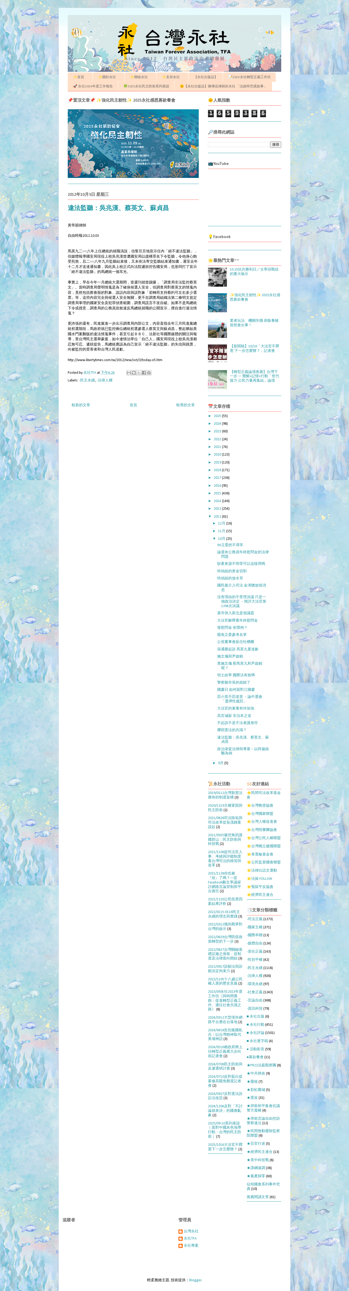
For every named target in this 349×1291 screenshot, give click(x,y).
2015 (218, 493)
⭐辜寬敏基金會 (260, 855)
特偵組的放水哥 (230, 578)
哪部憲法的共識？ (232, 730)
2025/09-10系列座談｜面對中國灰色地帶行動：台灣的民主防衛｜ (224, 1130)
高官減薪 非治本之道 (234, 716)
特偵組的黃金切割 (232, 571)
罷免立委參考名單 (232, 635)
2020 (218, 455)
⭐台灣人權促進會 (262, 822)
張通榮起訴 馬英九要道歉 (238, 649)
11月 (222, 531)
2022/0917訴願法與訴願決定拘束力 (225, 969)
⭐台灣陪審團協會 (262, 830)
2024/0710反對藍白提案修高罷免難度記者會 (225, 1081)
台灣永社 (191, 1231)
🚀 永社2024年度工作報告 (93, 86)
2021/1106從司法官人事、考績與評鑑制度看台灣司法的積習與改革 (225, 858)
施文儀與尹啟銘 (230, 657)
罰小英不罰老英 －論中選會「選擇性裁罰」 (239, 699)
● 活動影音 (255, 1049)
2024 (218, 424)
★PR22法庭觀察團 (261, 1065)
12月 (222, 524)
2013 (218, 509)
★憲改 (252, 1098)
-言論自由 (255, 1000)
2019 (218, 463)
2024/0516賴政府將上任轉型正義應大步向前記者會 (225, 1051)
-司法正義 (255, 919)
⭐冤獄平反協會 (260, 887)
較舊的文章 (185, 405)
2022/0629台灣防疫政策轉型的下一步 (225, 939)
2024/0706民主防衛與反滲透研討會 (225, 1066)
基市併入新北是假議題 (237, 613)
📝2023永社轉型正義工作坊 (249, 77)
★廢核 (252, 1082)
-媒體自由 (255, 943)
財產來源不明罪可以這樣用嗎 (241, 564)
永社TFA (190, 1239)
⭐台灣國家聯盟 (260, 814)
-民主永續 (87, 380)
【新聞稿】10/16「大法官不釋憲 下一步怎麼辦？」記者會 (254, 348)
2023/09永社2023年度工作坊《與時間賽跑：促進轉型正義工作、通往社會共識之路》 (225, 1000)
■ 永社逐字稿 (257, 1041)
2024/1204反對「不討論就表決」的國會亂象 (225, 1110)
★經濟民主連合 (260, 1152)
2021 (218, 447)
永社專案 (191, 1246)
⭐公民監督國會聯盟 (264, 862)
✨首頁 (80, 77)
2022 (218, 439)
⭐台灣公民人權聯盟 (264, 838)
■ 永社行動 (255, 1025)
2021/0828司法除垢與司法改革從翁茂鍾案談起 (225, 822)
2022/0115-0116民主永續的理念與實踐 (224, 914)
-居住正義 (255, 952)
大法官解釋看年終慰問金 (237, 621)
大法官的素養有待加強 (235, 709)
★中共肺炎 (256, 1074)
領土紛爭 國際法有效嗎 (236, 675)
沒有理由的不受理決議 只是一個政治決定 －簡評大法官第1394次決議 (241, 601)
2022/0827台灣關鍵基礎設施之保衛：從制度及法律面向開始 (225, 954)
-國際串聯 (255, 935)
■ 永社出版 (255, 1017)
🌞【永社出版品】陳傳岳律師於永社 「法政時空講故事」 (223, 86)
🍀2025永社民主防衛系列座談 (146, 86)
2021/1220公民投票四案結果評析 (225, 901)
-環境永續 (255, 984)
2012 (218, 517)
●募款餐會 (255, 1057)
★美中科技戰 (258, 1160)
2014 (218, 501)
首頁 (133, 405)
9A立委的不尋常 (230, 545)
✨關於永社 (108, 77)
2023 (218, 431)
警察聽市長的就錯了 (233, 683)
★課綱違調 (256, 1168)
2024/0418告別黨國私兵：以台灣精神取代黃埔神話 (225, 1034)
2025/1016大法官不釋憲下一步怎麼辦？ (225, 1147)
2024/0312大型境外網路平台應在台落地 (225, 1020)
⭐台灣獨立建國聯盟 (264, 846)
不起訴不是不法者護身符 (237, 723)
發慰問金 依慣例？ (232, 628)
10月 (222, 539)
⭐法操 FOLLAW (259, 879)
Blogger (195, 1280)
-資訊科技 (255, 1009)
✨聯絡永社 (140, 77)
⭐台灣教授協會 (260, 806)
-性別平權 (255, 960)
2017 (218, 478)
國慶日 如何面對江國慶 (236, 690)
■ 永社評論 (255, 1033)
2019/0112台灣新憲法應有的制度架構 (225, 795)
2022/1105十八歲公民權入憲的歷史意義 (225, 981)
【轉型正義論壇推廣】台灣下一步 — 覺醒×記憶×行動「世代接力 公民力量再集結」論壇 (254, 376)
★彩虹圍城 (256, 1090)
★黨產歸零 (256, 1176)
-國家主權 (255, 927)
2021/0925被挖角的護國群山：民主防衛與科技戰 (225, 839)
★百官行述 (256, 1144)
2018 (218, 470)
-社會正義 (255, 992)
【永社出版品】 (206, 77)
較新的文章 (81, 405)
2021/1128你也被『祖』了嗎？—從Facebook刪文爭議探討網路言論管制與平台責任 (224, 882)
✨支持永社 (172, 77)
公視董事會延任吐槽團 (235, 642)
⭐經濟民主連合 (260, 895)
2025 (218, 416)
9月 (221, 763)
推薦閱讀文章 (258, 1197)
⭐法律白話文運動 (262, 871)
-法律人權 (105, 380)
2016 (218, 486)
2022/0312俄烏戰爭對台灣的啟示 (225, 927)
